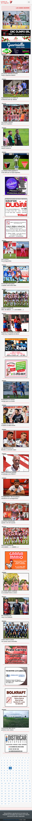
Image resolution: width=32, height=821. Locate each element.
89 (19, 778)
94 (4, 780)
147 (30, 793)
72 (27, 773)
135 (19, 791)
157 (2, 798)
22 (27, 760)
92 (27, 778)
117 (19, 786)
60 (22, 770)
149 (5, 796)
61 (25, 770)
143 (16, 793)
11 (25, 757)
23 (1, 763)
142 (12, 793)
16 (10, 760)
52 (27, 768)
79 (19, 775)
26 (10, 763)
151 (12, 796)
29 (19, 763)
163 (23, 798)
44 (4, 768)
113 (5, 786)
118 (23, 786)
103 (2, 783)
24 (4, 763)
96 (10, 780)
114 (9, 786)
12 (28, 757)
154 (23, 796)
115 (12, 786)
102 (29, 780)
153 (19, 796)
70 (22, 773)
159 (9, 798)
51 (25, 768)
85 (7, 778)
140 (5, 793)
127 (23, 788)
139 (2, 793)
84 (4, 778)
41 (25, 765)
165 (30, 798)
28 (16, 763)
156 (30, 796)
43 (1, 768)
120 (30, 786)
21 (25, 760)
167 (5, 801)
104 (5, 783)
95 (7, 780)
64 (4, 773)
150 (9, 796)
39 (19, 765)
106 (12, 783)
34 (4, 765)
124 (12, 788)
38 (16, 765)
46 (10, 768)
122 (5, 788)
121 (2, 788)
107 (16, 783)
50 (22, 768)
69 (19, 773)
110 (26, 783)
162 (19, 798)
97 (13, 780)
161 (16, 798)
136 (23, 791)
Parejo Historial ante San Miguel (16, 23)
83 (1, 778)
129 (30, 788)
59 (19, 770)
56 (10, 770)
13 (1, 760)
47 (13, 768)
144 (19, 793)
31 (25, 763)
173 (26, 801)
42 (27, 765)
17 (13, 760)
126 (19, 788)
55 (7, 770)
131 (5, 791)
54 (4, 770)
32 (27, 763)
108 (19, 783)
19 (19, 760)
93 (1, 780)
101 (26, 780)
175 (2, 803)
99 (19, 780)
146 (26, 793)
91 (25, 778)
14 (4, 760)
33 (1, 765)
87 (13, 778)
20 (22, 760)
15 (7, 760)
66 (10, 773)
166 (2, 801)
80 (22, 775)
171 (19, 801)
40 (22, 765)
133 (12, 791)
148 (2, 796)
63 (1, 773)
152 (16, 796)
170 (16, 801)
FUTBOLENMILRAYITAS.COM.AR (11, 819)
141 (9, 793)
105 (9, 783)
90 (22, 778)
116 (16, 786)
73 (1, 775)
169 (12, 801)
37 (13, 765)
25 (7, 763)
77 (13, 775)
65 (7, 773)
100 (22, 780)
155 (26, 796)
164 (26, 798)
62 (27, 770)
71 (25, 773)
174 (30, 801)
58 (16, 770)
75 (7, 775)
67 (13, 773)
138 (30, 791)
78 (16, 775)
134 (16, 791)
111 (30, 783)
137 (26, 791)
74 (4, 775)
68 (16, 773)
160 (12, 798)
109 (23, 783)
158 (5, 798)
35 (7, 765)
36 (10, 765)
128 (26, 788)
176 (5, 803)
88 (16, 778)
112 (2, 786)
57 (13, 770)
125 (16, 788)
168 (9, 801)
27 (13, 763)
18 (16, 760)
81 (25, 775)
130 (2, 791)
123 (9, 788)
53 (1, 770)
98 (16, 780)
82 (27, 775)
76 (10, 775)
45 (7, 768)
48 (16, 768)
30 (22, 763)
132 (9, 791)
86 (10, 778)
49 (19, 768)
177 (9, 803)
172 (23, 801)
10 (22, 757)
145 (23, 793)
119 (26, 786)
